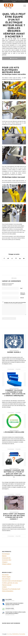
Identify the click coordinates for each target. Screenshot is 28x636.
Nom (21, 288)
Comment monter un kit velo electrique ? (12, 581)
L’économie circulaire (14, 432)
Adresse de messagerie (23, 294)
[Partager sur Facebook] (4, 258)
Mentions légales (6, 576)
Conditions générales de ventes (10, 583)
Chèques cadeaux (6, 564)
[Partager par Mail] (24, 258)
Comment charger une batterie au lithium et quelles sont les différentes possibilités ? (14, 473)
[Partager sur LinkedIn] (20, 258)
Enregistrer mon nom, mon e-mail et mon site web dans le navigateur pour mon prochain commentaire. (15, 303)
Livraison (4, 587)
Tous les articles (14, 350)
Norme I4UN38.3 (14, 352)
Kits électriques (6, 554)
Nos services (5, 574)
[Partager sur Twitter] (8, 258)
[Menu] (24, 6)
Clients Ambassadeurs (7, 591)
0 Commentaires (11, 369)
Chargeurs (4, 562)
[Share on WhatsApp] (12, 258)
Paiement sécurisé (6, 585)
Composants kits (6, 558)
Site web (22, 297)
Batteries (4, 556)
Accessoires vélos (6, 560)
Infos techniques (6, 578)
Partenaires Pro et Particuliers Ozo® (11, 589)
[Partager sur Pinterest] (16, 258)
